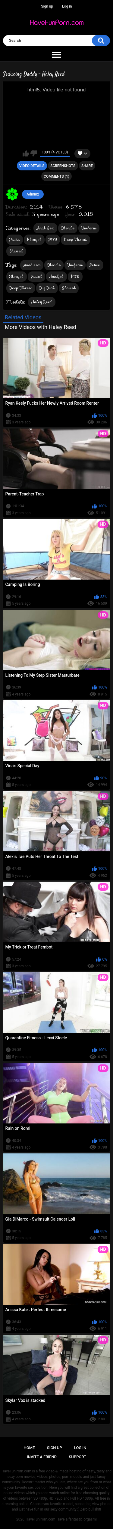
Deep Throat (75, 239)
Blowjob (34, 239)
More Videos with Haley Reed (40, 327)
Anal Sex (45, 228)
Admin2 (33, 194)
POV (53, 239)
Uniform (88, 228)
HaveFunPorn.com (40, 1519)
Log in (67, 6)
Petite (14, 239)
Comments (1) (56, 176)
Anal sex (31, 265)
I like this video (26, 153)
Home (29, 1447)
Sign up (47, 6)
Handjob (56, 276)
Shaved (16, 251)
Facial (36, 276)
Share (87, 166)
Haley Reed (41, 302)
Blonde (67, 228)
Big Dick (47, 288)
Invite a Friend (42, 1457)
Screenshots (62, 166)
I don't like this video (33, 153)
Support (77, 1457)
